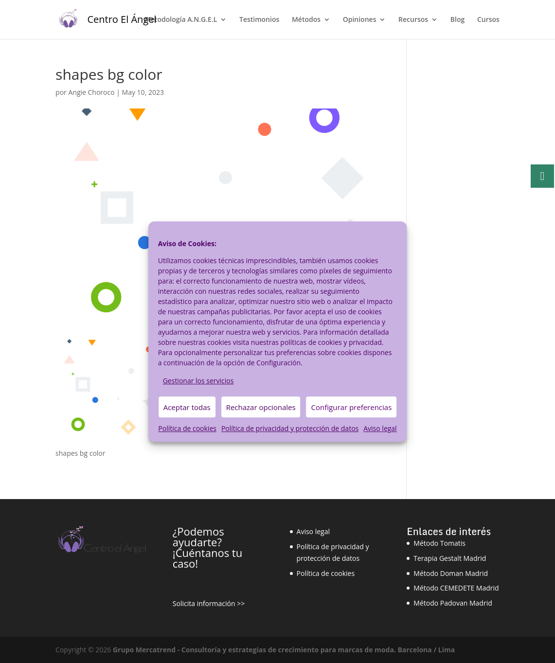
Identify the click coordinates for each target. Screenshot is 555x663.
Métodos (306, 20)
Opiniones (359, 20)
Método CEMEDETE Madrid (456, 587)
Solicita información (204, 603)
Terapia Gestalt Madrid (449, 558)
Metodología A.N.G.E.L (180, 20)
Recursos (413, 20)
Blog (457, 20)
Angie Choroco (91, 92)
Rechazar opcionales (261, 407)
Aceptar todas (187, 407)
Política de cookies (187, 428)
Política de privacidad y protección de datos (289, 428)
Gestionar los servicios (198, 380)
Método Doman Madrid (450, 573)
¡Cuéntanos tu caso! (207, 558)
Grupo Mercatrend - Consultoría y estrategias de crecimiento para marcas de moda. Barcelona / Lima (284, 649)
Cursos (488, 20)
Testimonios (259, 20)
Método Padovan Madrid (452, 603)
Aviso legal (379, 428)
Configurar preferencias (351, 407)
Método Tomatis (439, 543)
